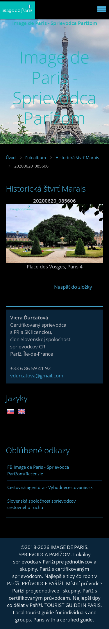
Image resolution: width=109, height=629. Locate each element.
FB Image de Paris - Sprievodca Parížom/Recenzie (38, 470)
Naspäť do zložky (73, 286)
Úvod (11, 157)
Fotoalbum (35, 157)
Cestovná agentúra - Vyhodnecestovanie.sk (50, 487)
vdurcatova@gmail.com (36, 375)
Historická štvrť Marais (77, 157)
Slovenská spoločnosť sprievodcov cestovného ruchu (41, 504)
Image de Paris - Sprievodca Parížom (54, 23)
